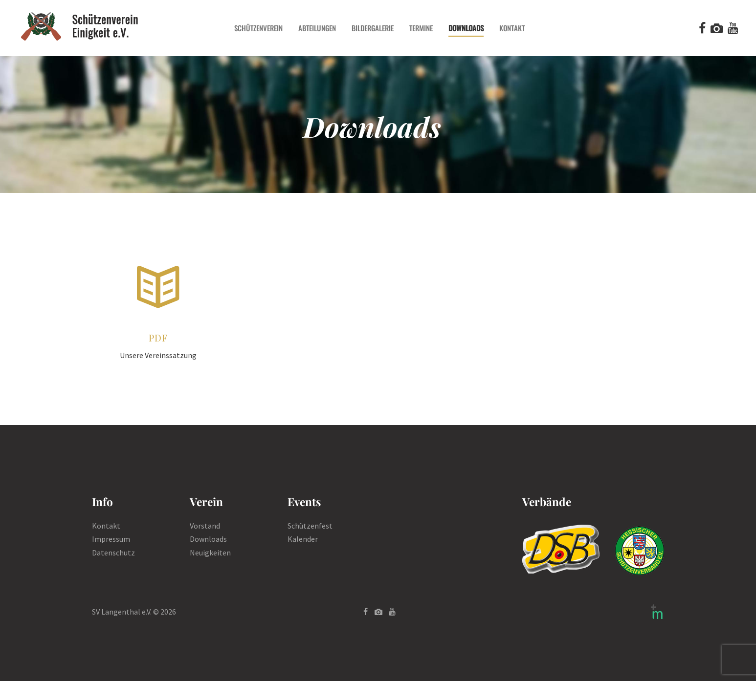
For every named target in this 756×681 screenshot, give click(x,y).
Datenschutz (113, 552)
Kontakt (106, 526)
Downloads (208, 539)
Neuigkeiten (210, 552)
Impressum (111, 539)
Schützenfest (310, 526)
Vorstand (205, 526)
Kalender (303, 539)
